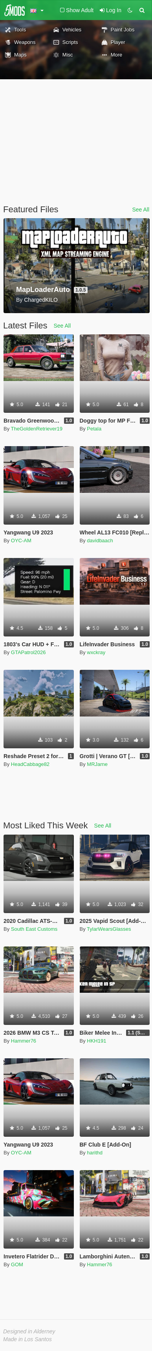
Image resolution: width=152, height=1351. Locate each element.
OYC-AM (21, 540)
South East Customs (34, 929)
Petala (94, 429)
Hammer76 (23, 1041)
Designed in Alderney (29, 1331)
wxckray (96, 652)
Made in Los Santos (27, 1339)
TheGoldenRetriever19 (37, 429)
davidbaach (100, 540)
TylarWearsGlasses (109, 929)
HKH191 (96, 1041)
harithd (95, 1153)
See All (140, 209)
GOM (17, 1264)
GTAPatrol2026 (28, 652)
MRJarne (97, 764)
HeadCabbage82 (30, 764)
